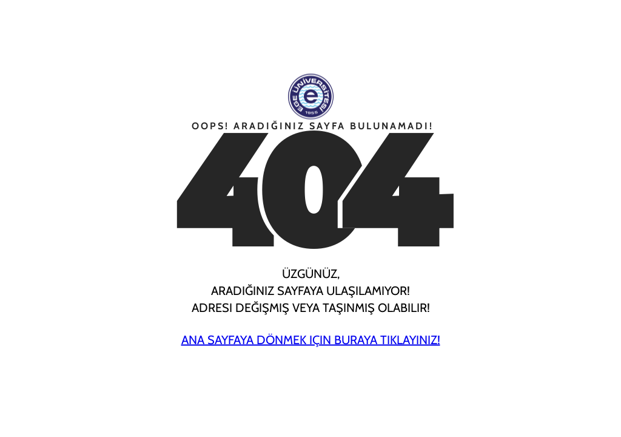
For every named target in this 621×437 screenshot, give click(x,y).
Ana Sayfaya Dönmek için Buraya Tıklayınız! (310, 340)
